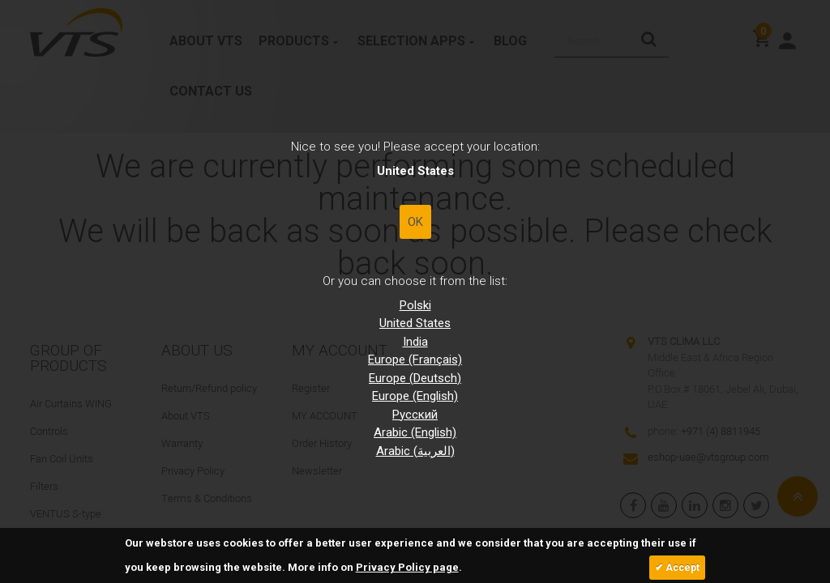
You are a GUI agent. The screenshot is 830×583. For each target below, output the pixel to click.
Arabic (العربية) (415, 451)
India (415, 341)
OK (415, 222)
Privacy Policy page (407, 567)
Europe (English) (415, 396)
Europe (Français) (415, 359)
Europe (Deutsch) (415, 378)
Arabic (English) (415, 432)
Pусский (415, 414)
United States (415, 323)
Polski (415, 305)
